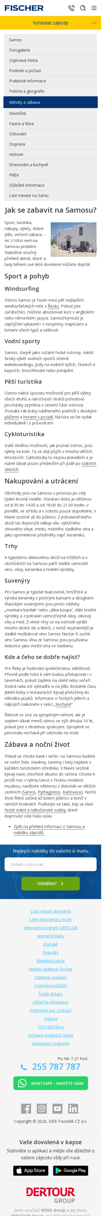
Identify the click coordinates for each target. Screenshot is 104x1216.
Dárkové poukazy (50, 977)
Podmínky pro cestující (51, 1010)
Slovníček (17, 113)
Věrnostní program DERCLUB (51, 927)
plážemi (12, 417)
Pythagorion (49, 792)
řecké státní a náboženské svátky (35, 810)
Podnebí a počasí (25, 70)
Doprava (17, 144)
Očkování (17, 134)
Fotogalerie (19, 50)
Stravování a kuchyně (28, 164)
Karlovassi (72, 792)
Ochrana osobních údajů (50, 1035)
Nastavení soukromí (50, 1043)
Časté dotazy (50, 994)
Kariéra (50, 1018)
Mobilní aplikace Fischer (50, 969)
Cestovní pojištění (50, 985)
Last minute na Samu (28, 195)
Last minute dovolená (50, 911)
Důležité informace (26, 185)
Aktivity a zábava (24, 102)
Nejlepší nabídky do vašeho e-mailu (50, 851)
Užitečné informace (51, 1002)
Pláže (14, 175)
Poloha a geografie (26, 91)
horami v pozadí (38, 417)
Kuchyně (63, 704)
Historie (16, 154)
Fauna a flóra (21, 123)
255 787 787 (55, 1066)
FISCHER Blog (51, 1027)
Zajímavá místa (23, 60)
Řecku (53, 306)
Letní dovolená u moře (51, 919)
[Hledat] (82, 8)
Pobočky (51, 952)
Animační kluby (50, 936)
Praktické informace (27, 81)
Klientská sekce (50, 960)
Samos (15, 39)
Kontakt (50, 944)
